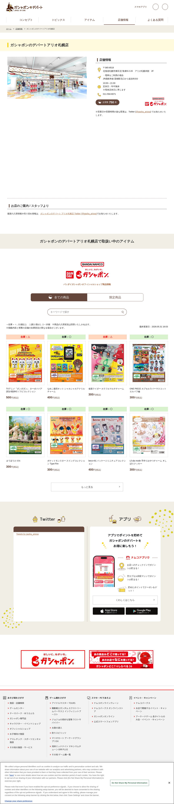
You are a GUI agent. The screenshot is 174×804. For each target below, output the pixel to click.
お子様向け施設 (17, 733)
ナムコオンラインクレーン (106, 702)
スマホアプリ (140, 7)
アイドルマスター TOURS (63, 702)
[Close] (169, 783)
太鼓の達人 (57, 727)
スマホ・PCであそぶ (101, 697)
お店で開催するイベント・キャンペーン (151, 710)
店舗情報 (123, 19)
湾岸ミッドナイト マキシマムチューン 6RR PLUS (66, 748)
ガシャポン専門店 (18, 718)
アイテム (89, 19)
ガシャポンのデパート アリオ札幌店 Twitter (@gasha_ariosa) (68, 213)
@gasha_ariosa (143, 112)
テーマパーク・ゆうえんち (22, 713)
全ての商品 (61, 297)
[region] (87, 783)
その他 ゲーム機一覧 (61, 754)
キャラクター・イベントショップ (25, 723)
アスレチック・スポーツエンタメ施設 (25, 741)
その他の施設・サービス (21, 747)
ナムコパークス (143, 702)
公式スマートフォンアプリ (106, 721)
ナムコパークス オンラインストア (108, 710)
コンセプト (26, 19)
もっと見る (87, 487)
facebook (165, 7)
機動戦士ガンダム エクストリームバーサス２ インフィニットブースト (66, 711)
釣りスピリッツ (59, 732)
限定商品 (115, 297)
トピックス (58, 19)
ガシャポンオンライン (104, 716)
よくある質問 (155, 19)
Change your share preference (18, 801)
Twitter (156, 7)
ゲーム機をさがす (58, 697)
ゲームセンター (17, 708)
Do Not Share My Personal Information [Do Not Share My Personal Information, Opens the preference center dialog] (129, 783)
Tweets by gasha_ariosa (27, 534)
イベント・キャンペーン (145, 697)
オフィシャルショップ (20, 728)
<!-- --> (87, 157)
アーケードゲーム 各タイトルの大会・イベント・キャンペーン (150, 718)
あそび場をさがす (16, 697)
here (12, 775)
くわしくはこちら (125, 600)
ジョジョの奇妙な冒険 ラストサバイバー (66, 721)
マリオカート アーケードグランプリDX (66, 740)
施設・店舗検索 (17, 702)
